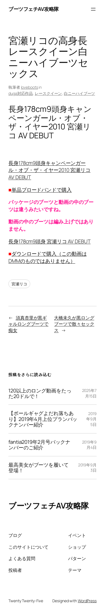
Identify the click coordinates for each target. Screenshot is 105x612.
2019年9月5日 (91, 419)
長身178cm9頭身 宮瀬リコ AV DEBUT (49, 241)
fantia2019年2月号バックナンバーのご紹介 (39, 444)
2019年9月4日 (89, 444)
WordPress (87, 600)
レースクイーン (48, 93)
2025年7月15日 (89, 393)
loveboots (29, 87)
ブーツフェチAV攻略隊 (33, 9)
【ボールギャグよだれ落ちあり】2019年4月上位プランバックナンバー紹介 (42, 418)
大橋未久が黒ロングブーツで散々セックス (74, 324)
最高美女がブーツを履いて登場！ (38, 467)
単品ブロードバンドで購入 (41, 189)
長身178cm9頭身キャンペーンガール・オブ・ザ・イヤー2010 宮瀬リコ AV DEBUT (49, 170)
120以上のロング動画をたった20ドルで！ (39, 393)
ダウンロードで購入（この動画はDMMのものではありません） (47, 257)
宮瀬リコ (19, 283)
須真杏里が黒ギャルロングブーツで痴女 (28, 324)
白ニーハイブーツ (79, 93)
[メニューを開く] (93, 9)
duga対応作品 (20, 93)
